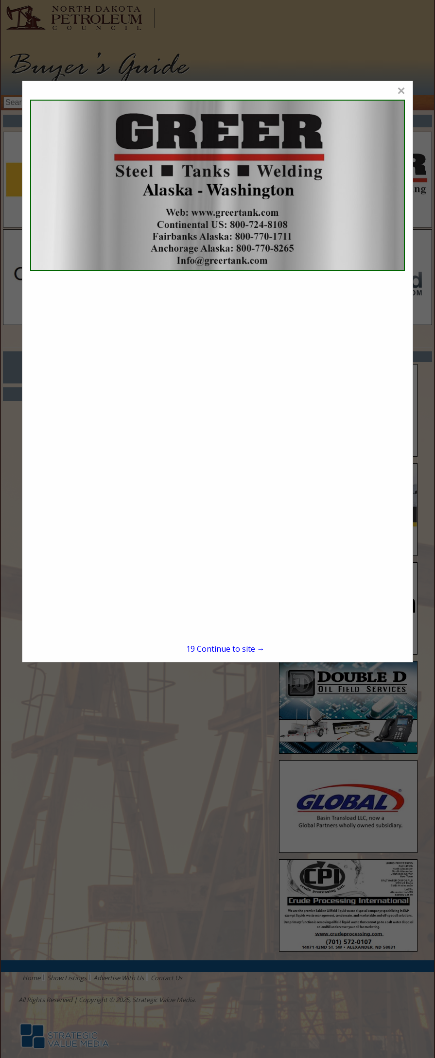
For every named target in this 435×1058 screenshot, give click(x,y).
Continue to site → (225, 648)
